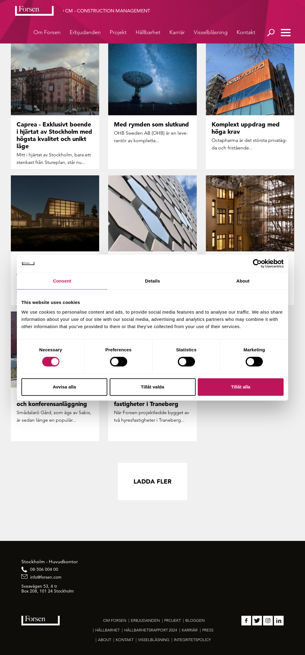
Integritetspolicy (192, 639)
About (104, 639)
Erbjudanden (85, 32)
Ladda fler (152, 481)
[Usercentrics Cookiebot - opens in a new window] (257, 263)
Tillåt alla (240, 386)
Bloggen (195, 620)
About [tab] (243, 280)
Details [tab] (152, 280)
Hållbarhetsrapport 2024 (150, 630)
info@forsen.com (45, 577)
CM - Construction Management (107, 11)
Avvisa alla (64, 386)
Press (207, 630)
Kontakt (246, 32)
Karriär (177, 32)
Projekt (118, 32)
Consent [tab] (62, 280)
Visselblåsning (211, 32)
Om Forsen (47, 32)
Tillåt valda (152, 386)
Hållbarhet (148, 32)
